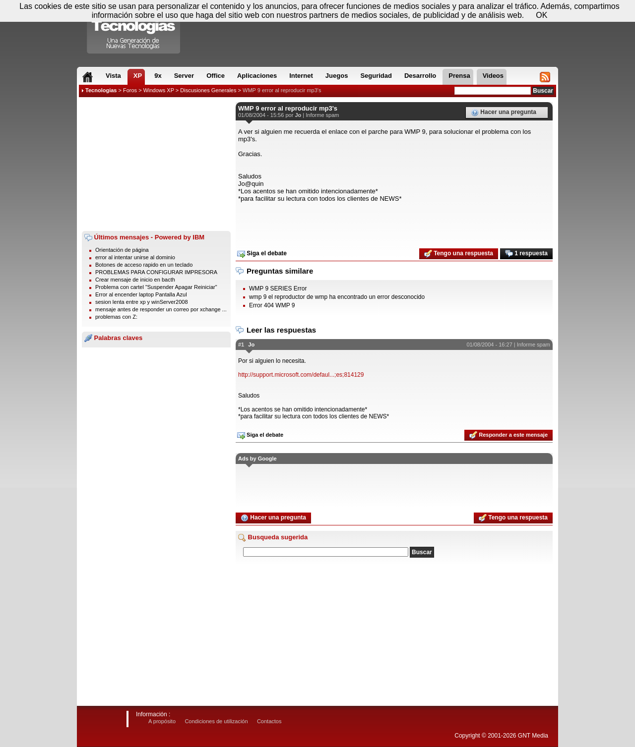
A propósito (162, 721)
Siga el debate (262, 254)
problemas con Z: (116, 317)
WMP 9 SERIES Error (278, 288)
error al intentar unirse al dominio (135, 257)
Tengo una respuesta (458, 254)
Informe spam (322, 115)
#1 (241, 344)
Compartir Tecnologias (134, 29)
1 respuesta (526, 254)
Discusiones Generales (208, 90)
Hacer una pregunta (503, 112)
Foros (130, 90)
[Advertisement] (156, 164)
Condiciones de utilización (216, 721)
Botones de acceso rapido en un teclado (143, 265)
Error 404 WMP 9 (272, 305)
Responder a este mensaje (508, 435)
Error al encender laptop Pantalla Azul (141, 294)
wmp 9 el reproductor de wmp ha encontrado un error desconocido (337, 296)
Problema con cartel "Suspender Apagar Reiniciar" (156, 287)
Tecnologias (101, 90)
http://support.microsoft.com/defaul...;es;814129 (301, 374)
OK (541, 15)
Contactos (269, 721)
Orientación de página (122, 250)
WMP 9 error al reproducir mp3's (282, 90)
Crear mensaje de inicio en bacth (135, 280)
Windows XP (158, 90)
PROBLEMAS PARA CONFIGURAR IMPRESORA (156, 272)
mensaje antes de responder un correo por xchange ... (161, 309)
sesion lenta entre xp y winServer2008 (141, 302)
